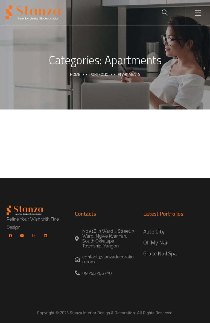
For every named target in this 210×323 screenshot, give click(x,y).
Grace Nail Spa (160, 253)
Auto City (154, 231)
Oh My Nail (155, 242)
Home (75, 74)
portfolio (99, 74)
